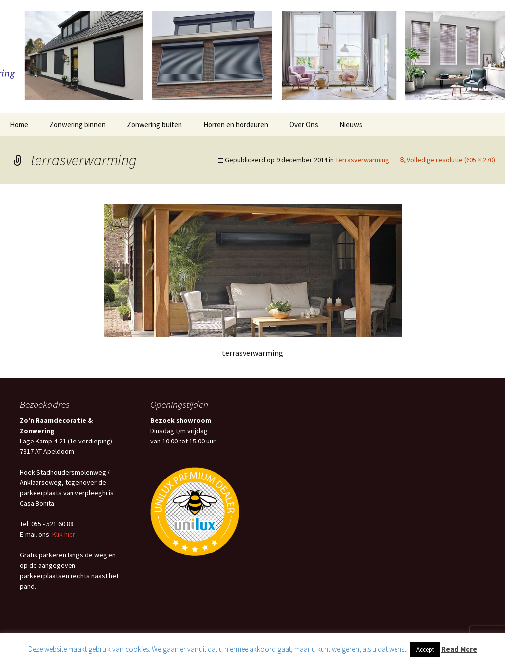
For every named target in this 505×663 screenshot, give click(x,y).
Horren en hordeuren (235, 124)
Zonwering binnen (77, 124)
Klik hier (63, 534)
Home (19, 124)
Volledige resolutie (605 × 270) (451, 159)
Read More (459, 649)
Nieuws (350, 124)
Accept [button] (425, 649)
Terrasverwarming (362, 159)
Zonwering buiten (154, 124)
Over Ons (303, 124)
